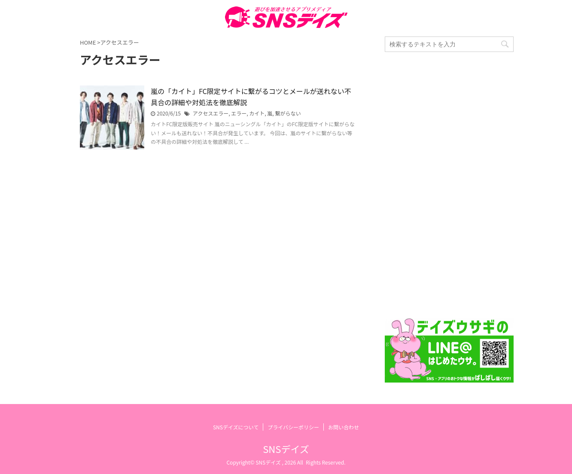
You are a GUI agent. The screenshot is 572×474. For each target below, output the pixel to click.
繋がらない (288, 113)
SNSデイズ (286, 449)
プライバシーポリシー (293, 427)
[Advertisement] (449, 185)
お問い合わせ (343, 427)
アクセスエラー (210, 113)
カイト (257, 113)
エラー (238, 113)
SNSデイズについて (236, 427)
